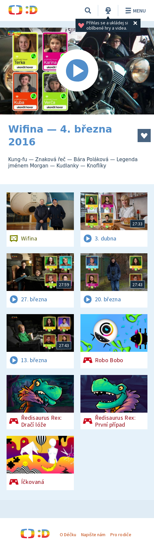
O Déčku (68, 534)
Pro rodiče (120, 534)
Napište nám (93, 534)
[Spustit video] (77, 71)
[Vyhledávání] (88, 10)
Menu (134, 10)
